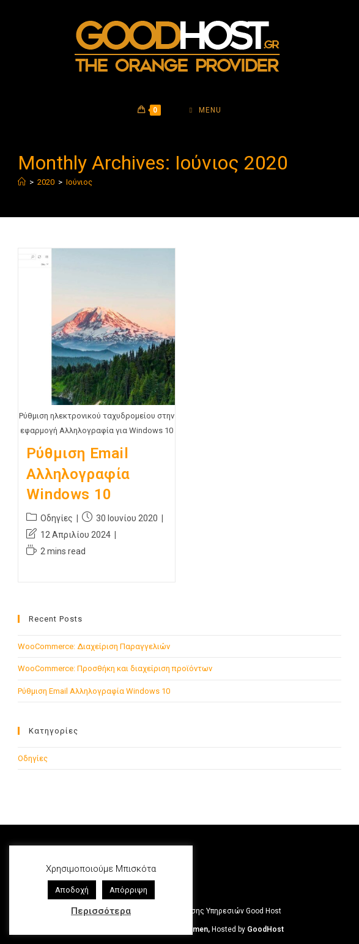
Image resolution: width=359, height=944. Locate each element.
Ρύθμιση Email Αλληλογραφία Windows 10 (78, 474)
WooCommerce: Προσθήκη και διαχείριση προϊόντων (115, 668)
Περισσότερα (101, 910)
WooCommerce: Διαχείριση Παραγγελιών (94, 646)
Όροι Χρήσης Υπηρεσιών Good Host (220, 911)
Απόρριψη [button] (128, 889)
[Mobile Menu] (205, 110)
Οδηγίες (56, 518)
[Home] (22, 182)
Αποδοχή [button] (72, 889)
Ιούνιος (79, 182)
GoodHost (265, 929)
